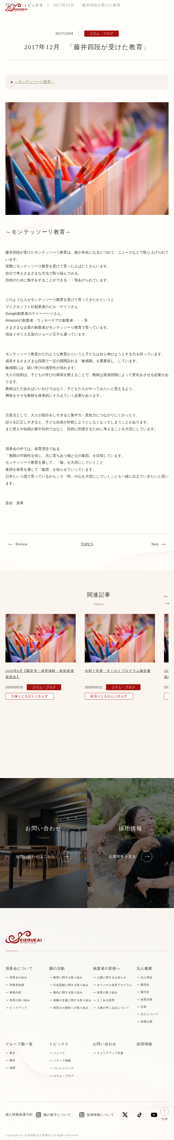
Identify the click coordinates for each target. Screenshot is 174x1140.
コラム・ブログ (63, 1075)
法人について (149, 1014)
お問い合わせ (104, 1044)
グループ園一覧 (19, 1044)
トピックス (59, 1044)
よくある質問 (106, 1000)
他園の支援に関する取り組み (72, 1000)
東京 (12, 1053)
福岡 (12, 1067)
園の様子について (57, 1115)
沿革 (144, 1006)
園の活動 (57, 968)
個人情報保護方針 (19, 1114)
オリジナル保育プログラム (114, 985)
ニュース (59, 1053)
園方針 (145, 992)
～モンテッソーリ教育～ (34, 82)
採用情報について (100, 1115)
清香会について (19, 968)
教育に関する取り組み (68, 977)
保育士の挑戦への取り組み (71, 1007)
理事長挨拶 (17, 985)
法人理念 (146, 977)
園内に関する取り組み (68, 992)
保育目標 (146, 999)
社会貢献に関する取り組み (71, 985)
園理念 (145, 984)
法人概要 (144, 968)
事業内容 (15, 992)
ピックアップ (18, 1007)
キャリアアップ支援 (110, 1053)
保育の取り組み (20, 1000)
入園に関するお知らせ (111, 977)
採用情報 (144, 1044)
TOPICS (87, 544)
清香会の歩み (18, 977)
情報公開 (146, 1021)
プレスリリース (63, 1068)
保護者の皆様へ (106, 968)
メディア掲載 (62, 1060)
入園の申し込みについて (113, 1007)
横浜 (12, 1060)
